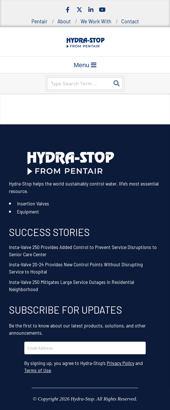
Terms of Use (37, 370)
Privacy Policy (120, 363)
